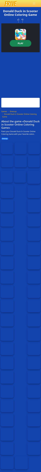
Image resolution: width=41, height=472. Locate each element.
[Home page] (10, 3)
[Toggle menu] (34, 3)
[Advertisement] (20, 74)
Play (20, 43)
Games (4, 111)
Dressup (13, 111)
